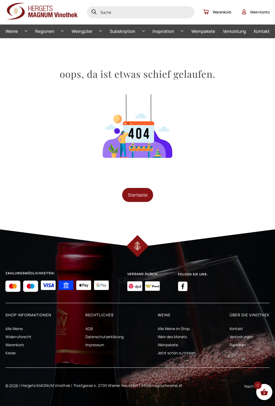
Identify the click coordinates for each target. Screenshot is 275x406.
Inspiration (163, 31)
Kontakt (262, 31)
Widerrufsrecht (18, 336)
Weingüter (81, 31)
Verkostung (234, 31)
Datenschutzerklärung (104, 336)
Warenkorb (217, 12)
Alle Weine (14, 328)
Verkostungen (241, 336)
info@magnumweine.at (162, 385)
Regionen (44, 31)
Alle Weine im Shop (174, 328)
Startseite (137, 195)
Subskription (122, 31)
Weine (11, 31)
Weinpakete (203, 31)
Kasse (10, 352)
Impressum (94, 344)
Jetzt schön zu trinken (177, 352)
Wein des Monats (172, 336)
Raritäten (238, 344)
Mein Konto (256, 12)
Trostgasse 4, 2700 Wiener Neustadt (105, 385)
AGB (89, 328)
